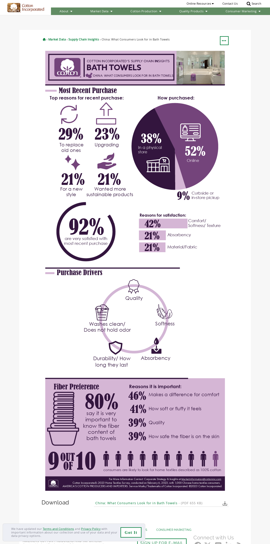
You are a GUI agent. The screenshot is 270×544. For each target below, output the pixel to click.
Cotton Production (146, 11)
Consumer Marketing (243, 11)
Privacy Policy (91, 529)
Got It (131, 532)
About (66, 11)
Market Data (101, 11)
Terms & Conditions (81, 522)
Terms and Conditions (58, 529)
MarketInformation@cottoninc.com (201, 464)
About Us (30, 515)
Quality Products (193, 11)
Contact (28, 522)
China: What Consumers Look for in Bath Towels (148, 488)
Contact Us (230, 4)
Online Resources (200, 4)
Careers (42, 522)
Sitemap (57, 522)
